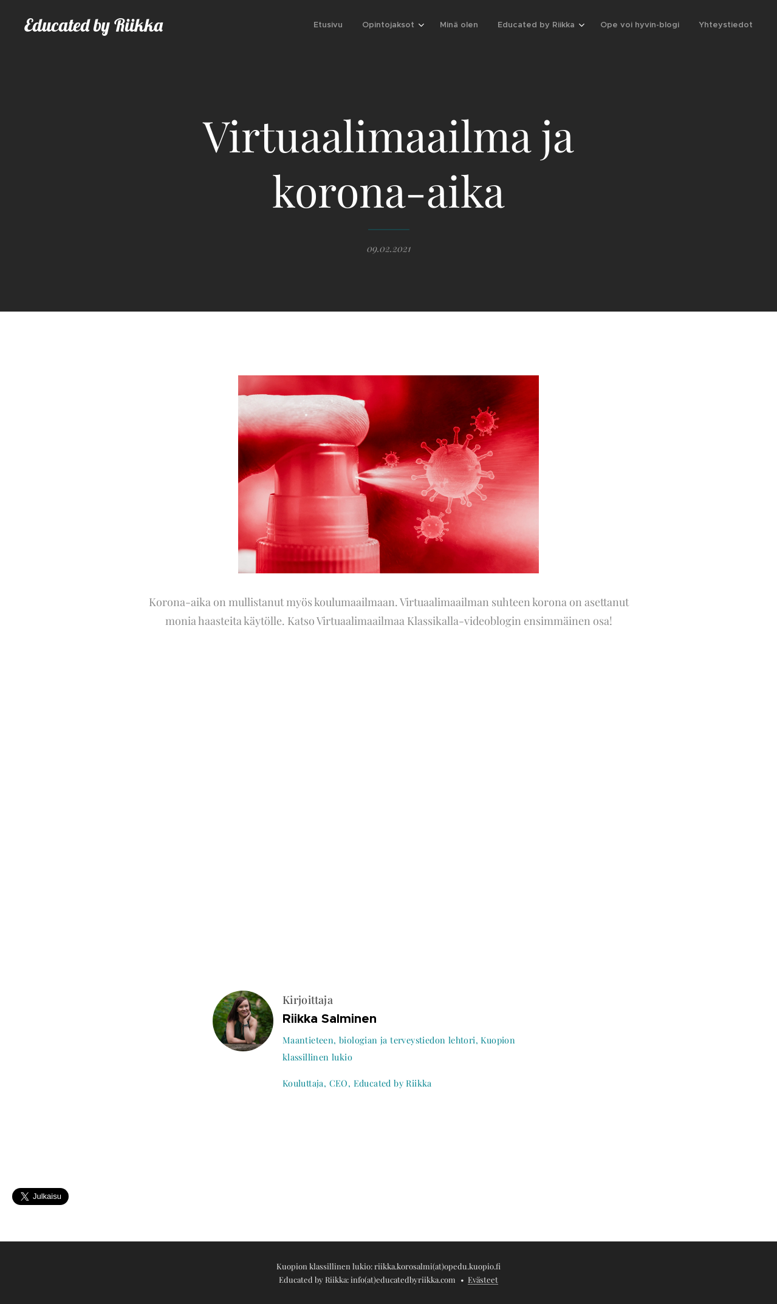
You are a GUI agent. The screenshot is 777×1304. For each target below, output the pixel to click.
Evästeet (483, 1279)
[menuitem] (331, 25)
